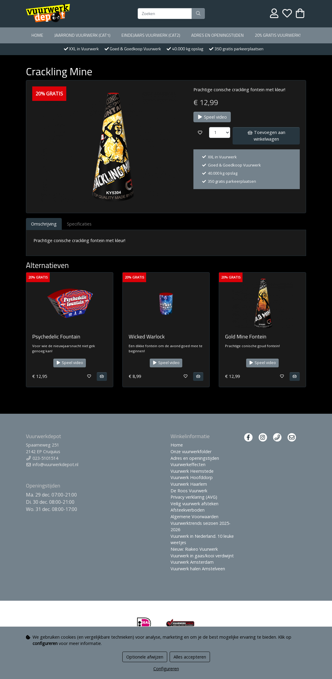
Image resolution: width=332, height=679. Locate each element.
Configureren (166, 668)
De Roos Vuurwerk (189, 491)
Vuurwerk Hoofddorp (192, 477)
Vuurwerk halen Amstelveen (198, 569)
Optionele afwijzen (144, 657)
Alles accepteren (190, 657)
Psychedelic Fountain (56, 336)
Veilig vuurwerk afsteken (194, 503)
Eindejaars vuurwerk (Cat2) (150, 35)
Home (37, 35)
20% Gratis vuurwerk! (278, 35)
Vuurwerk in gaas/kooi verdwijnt (202, 556)
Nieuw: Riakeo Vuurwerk (194, 549)
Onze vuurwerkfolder (191, 451)
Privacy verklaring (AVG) (194, 497)
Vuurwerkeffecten (188, 464)
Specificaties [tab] (79, 224)
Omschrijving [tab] (44, 224)
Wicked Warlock (147, 336)
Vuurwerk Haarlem (189, 484)
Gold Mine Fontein (245, 336)
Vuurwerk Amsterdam (192, 562)
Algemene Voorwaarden (194, 516)
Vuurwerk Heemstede (192, 471)
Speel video (212, 117)
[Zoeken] (165, 13)
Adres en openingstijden (217, 35)
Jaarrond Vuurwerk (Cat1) (82, 35)
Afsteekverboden (188, 510)
